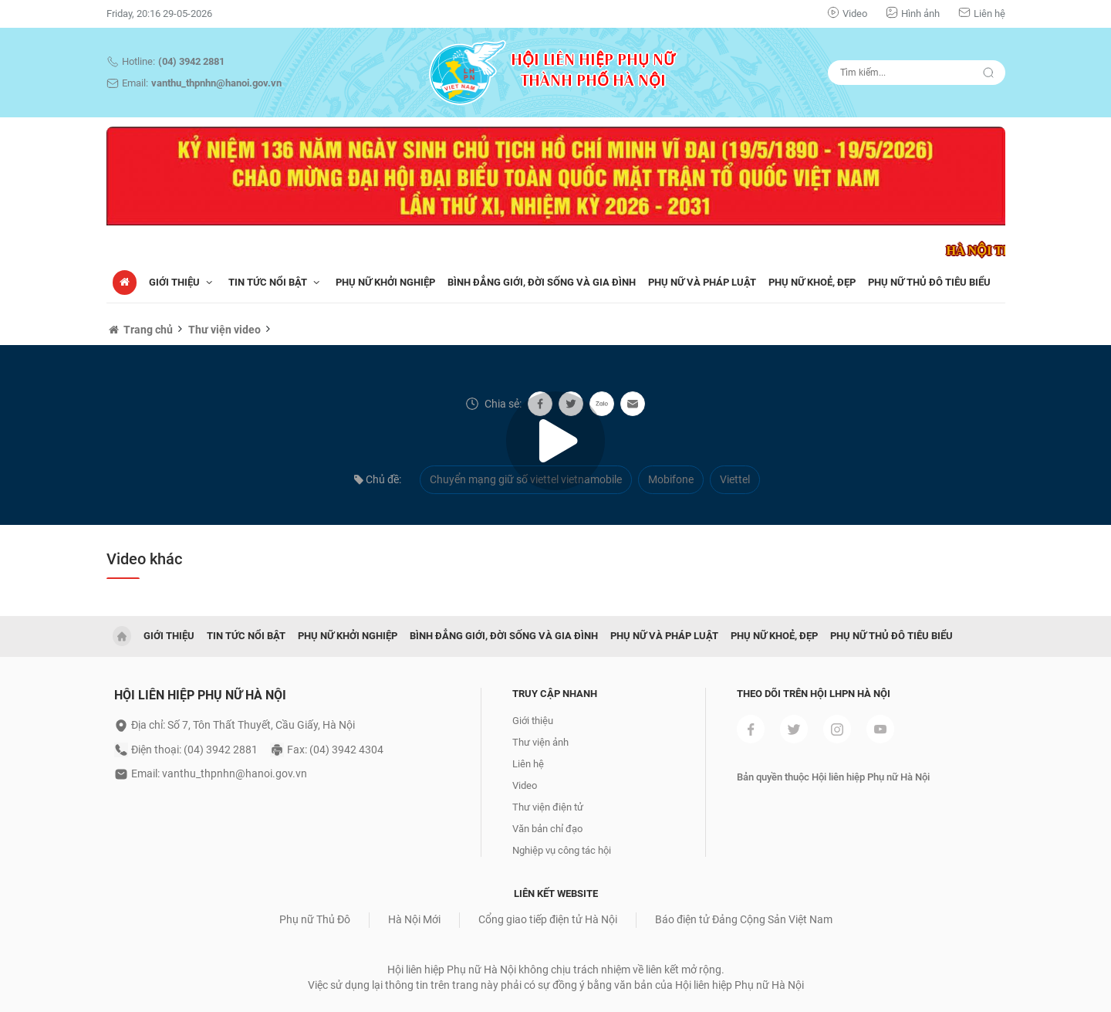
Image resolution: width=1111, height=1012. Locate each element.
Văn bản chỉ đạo (547, 828)
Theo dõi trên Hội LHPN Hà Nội (813, 693)
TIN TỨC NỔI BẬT (275, 282)
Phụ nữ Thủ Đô (314, 919)
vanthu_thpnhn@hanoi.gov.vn (216, 83)
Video (855, 13)
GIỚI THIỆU (169, 635)
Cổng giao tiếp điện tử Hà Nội (547, 919)
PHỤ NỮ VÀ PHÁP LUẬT (702, 282)
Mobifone (671, 479)
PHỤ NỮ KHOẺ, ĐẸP (812, 282)
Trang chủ (140, 329)
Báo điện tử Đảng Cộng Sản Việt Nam (743, 919)
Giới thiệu (182, 282)
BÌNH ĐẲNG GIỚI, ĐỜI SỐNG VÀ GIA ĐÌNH (541, 282)
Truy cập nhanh (554, 693)
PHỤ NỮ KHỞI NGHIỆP (385, 282)
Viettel (735, 479)
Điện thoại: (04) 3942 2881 (194, 749)
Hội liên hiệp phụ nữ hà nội (200, 695)
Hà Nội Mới (414, 919)
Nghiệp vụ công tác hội (561, 850)
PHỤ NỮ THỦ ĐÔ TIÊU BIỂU (929, 282)
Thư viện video (224, 329)
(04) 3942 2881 (191, 61)
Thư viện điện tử (547, 807)
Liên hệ (989, 13)
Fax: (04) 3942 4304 (335, 749)
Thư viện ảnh (540, 742)
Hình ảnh (920, 13)
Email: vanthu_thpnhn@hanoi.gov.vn (219, 773)
